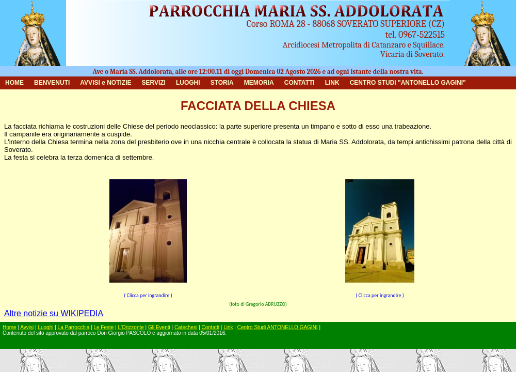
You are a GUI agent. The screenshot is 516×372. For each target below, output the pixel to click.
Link (228, 327)
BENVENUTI (52, 82)
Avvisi (27, 327)
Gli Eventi (159, 327)
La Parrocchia (74, 327)
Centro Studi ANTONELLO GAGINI (277, 327)
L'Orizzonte (131, 327)
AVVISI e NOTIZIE (105, 82)
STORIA (222, 82)
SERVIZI (153, 82)
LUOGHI (188, 82)
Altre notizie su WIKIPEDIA (53, 313)
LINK (332, 82)
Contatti (210, 327)
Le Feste (103, 327)
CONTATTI (299, 82)
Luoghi (45, 327)
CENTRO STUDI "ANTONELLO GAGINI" (408, 82)
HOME (14, 82)
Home (10, 327)
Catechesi (185, 327)
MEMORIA (259, 82)
